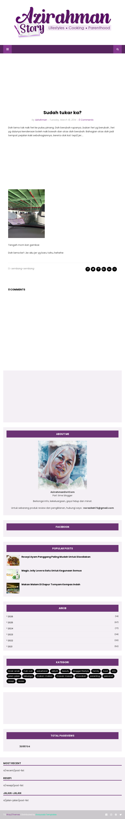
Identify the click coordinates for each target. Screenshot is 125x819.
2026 (63, 616)
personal (108, 676)
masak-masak (64, 676)
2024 (63, 628)
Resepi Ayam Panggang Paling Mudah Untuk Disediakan (55, 556)
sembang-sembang (22, 268)
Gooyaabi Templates (46, 814)
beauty (65, 671)
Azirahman (41, 119)
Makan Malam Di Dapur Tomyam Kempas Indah (50, 584)
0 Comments (86, 119)
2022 (63, 640)
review (21, 681)
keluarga (28, 676)
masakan (81, 676)
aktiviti (55, 671)
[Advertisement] (62, 82)
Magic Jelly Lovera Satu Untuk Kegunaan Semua (51, 570)
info (114, 671)
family (96, 671)
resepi (11, 681)
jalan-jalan (14, 676)
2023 (63, 634)
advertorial (42, 671)
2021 (63, 646)
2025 (63, 622)
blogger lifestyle (81, 671)
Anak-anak (14, 671)
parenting (95, 676)
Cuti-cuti (28, 671)
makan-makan (45, 676)
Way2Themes (13, 814)
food (105, 671)
